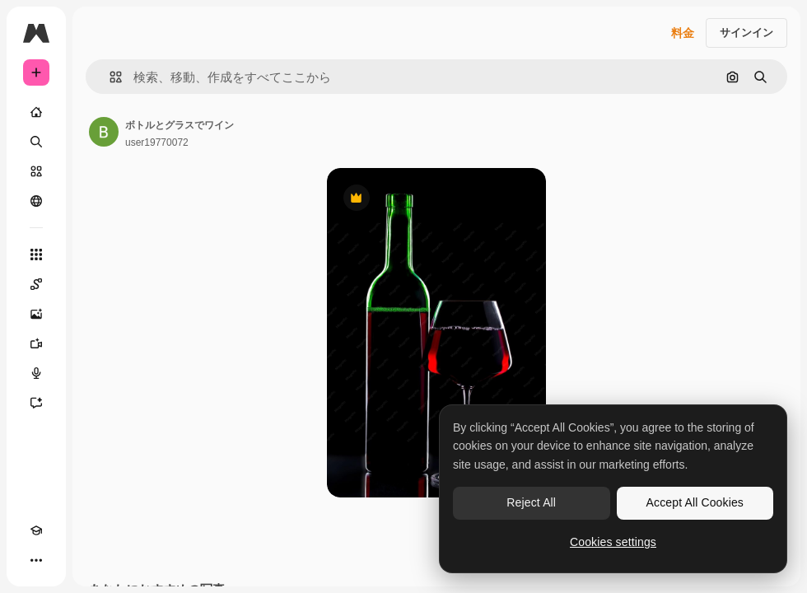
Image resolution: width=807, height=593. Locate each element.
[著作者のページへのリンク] (104, 132)
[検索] (36, 141)
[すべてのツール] (36, 254)
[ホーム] (36, 112)
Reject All (531, 502)
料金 (682, 33)
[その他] (36, 560)
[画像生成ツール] (36, 314)
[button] (109, 77)
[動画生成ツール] (36, 343)
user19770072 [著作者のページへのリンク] (157, 142)
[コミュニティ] (36, 201)
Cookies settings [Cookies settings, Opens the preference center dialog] (613, 542)
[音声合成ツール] (36, 373)
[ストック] (36, 171)
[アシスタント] (36, 403)
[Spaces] (36, 284)
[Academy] (36, 530)
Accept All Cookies (695, 502)
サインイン (746, 32)
